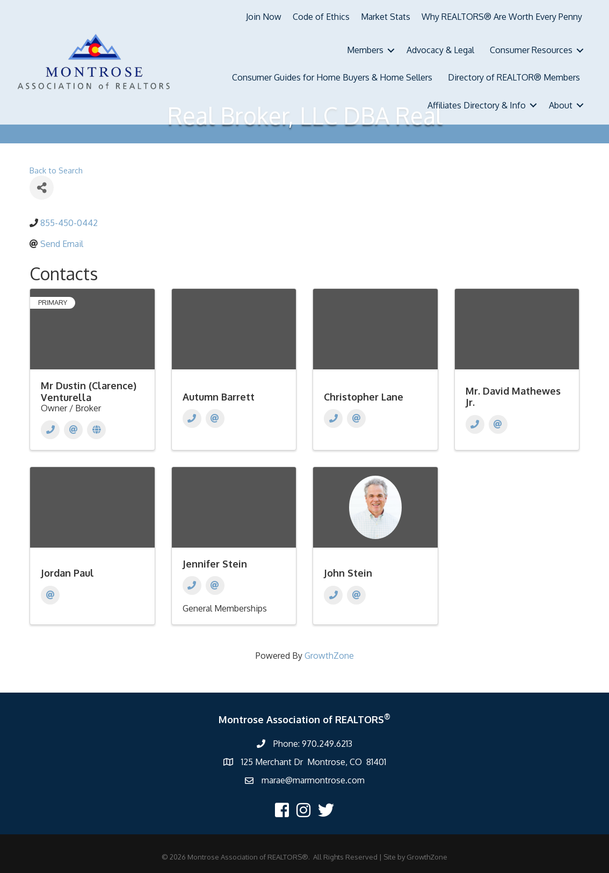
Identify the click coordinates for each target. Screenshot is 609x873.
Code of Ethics (321, 16)
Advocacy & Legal (440, 50)
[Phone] (50, 429)
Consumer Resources (531, 50)
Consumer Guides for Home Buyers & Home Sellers (332, 77)
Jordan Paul (67, 573)
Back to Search (56, 170)
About (560, 105)
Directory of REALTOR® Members (514, 77)
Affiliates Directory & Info (476, 105)
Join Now (263, 16)
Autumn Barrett (219, 397)
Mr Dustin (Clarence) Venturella (88, 391)
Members (365, 50)
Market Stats (385, 16)
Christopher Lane (363, 397)
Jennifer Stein (215, 564)
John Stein (348, 573)
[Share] (42, 188)
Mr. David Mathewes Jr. (513, 397)
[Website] (96, 429)
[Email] (73, 429)
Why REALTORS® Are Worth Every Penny (502, 16)
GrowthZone (329, 655)
